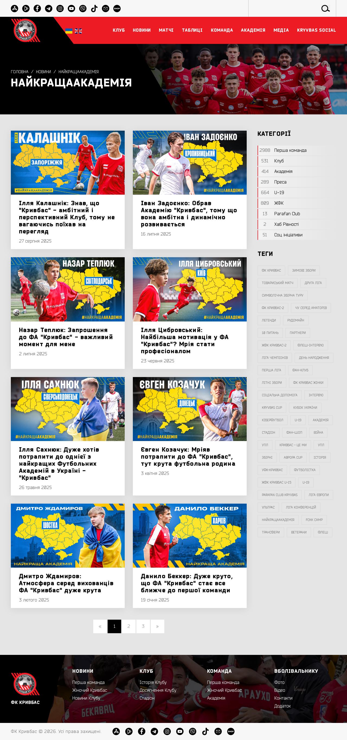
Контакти (283, 698)
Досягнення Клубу (158, 690)
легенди (269, 320)
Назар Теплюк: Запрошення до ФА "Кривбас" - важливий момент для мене (66, 337)
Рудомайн (295, 320)
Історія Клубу (153, 682)
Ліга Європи (319, 495)
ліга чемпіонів (275, 358)
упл (321, 445)
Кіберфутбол (272, 420)
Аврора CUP (293, 457)
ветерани (299, 532)
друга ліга (313, 283)
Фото (279, 682)
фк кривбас (271, 270)
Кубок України (305, 408)
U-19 (298, 420)
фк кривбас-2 (273, 308)
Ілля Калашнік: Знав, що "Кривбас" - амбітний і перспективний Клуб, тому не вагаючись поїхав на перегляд (67, 217)
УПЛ (265, 445)
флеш (323, 532)
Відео (279, 690)
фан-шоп (294, 433)
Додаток (282, 706)
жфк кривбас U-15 (276, 482)
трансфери (271, 532)
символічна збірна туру (282, 295)
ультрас (268, 507)
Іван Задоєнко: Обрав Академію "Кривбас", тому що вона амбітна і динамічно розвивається (189, 214)
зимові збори (304, 270)
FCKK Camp (314, 520)
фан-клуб (300, 370)
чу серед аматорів (311, 308)
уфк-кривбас (272, 470)
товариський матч (277, 283)
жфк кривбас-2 (274, 345)
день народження (314, 358)
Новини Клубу (86, 698)
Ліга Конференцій (301, 507)
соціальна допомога (279, 395)
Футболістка (305, 470)
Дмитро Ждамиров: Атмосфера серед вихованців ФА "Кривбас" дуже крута (66, 583)
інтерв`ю (316, 395)
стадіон (268, 433)
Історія (320, 457)
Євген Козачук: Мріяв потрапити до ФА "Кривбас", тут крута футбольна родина (188, 457)
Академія (321, 420)
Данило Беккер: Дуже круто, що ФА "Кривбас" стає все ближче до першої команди (187, 583)
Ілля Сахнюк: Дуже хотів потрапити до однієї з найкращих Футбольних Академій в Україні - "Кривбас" (59, 464)
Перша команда (88, 682)
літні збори (272, 383)
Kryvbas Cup (272, 408)
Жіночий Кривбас (89, 690)
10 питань (270, 333)
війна (318, 433)
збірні (267, 457)
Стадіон (147, 698)
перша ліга (271, 370)
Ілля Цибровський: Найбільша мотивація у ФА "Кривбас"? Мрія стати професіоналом (185, 340)
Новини (45, 72)
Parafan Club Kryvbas (279, 495)
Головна (20, 72)
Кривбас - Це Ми (293, 445)
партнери (298, 333)
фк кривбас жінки (308, 383)
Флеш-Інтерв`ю (311, 345)
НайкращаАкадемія (81, 72)
